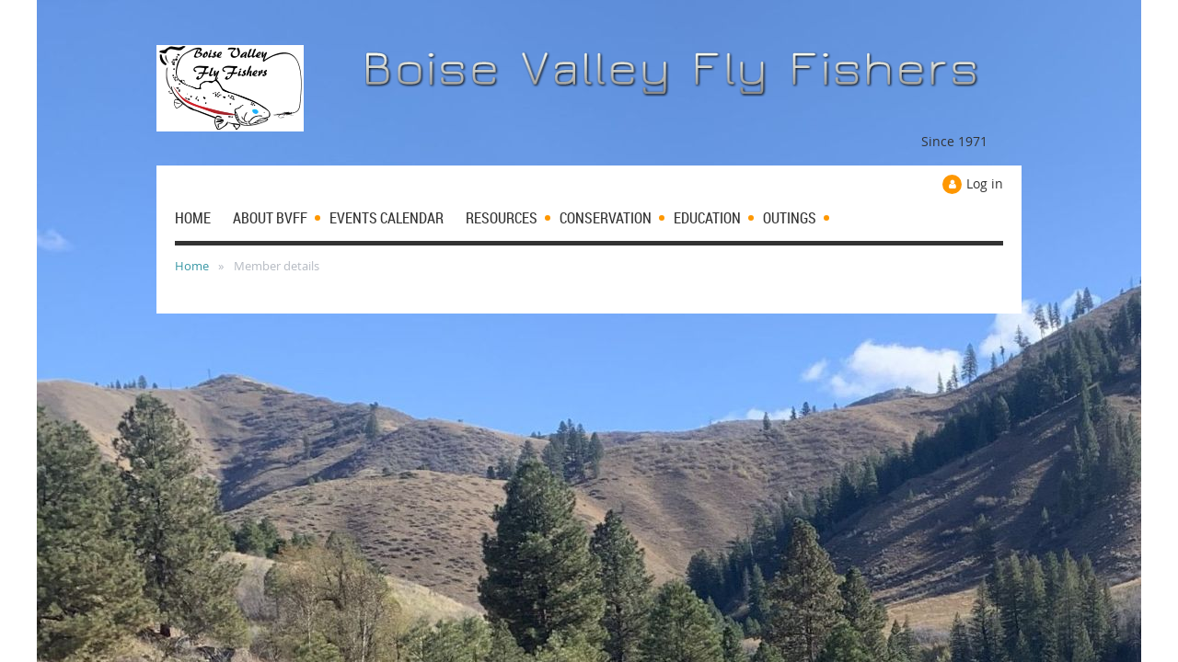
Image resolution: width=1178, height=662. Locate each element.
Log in (984, 183)
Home (192, 265)
